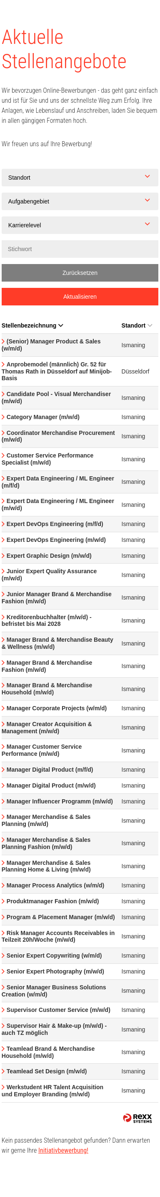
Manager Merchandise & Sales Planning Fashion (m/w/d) (46, 843)
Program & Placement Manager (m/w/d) (61, 917)
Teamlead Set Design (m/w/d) (47, 1071)
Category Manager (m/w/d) (43, 417)
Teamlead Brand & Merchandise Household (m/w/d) (48, 1052)
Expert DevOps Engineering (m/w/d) (56, 539)
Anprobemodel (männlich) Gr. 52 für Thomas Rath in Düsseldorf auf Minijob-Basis (57, 371)
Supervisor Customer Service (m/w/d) (58, 1009)
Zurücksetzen (80, 272)
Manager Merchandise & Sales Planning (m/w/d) (46, 820)
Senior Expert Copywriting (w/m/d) (54, 955)
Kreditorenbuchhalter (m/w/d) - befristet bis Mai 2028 (47, 621)
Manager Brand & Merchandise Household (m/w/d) (47, 689)
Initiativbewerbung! (63, 1150)
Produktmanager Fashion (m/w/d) (53, 901)
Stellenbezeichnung (32, 325)
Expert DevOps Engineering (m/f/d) (55, 524)
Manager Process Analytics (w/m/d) (55, 885)
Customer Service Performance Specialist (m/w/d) (48, 459)
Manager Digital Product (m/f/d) (50, 769)
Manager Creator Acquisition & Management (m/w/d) (47, 727)
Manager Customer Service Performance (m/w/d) (42, 750)
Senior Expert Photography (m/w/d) (55, 971)
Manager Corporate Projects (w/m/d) (57, 708)
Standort (137, 325)
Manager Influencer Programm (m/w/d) (60, 801)
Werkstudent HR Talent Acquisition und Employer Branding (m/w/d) (52, 1091)
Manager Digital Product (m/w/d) (51, 785)
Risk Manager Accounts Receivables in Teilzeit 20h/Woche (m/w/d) (58, 936)
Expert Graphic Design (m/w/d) (49, 555)
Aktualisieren (80, 296)
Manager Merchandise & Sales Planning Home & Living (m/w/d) (46, 866)
